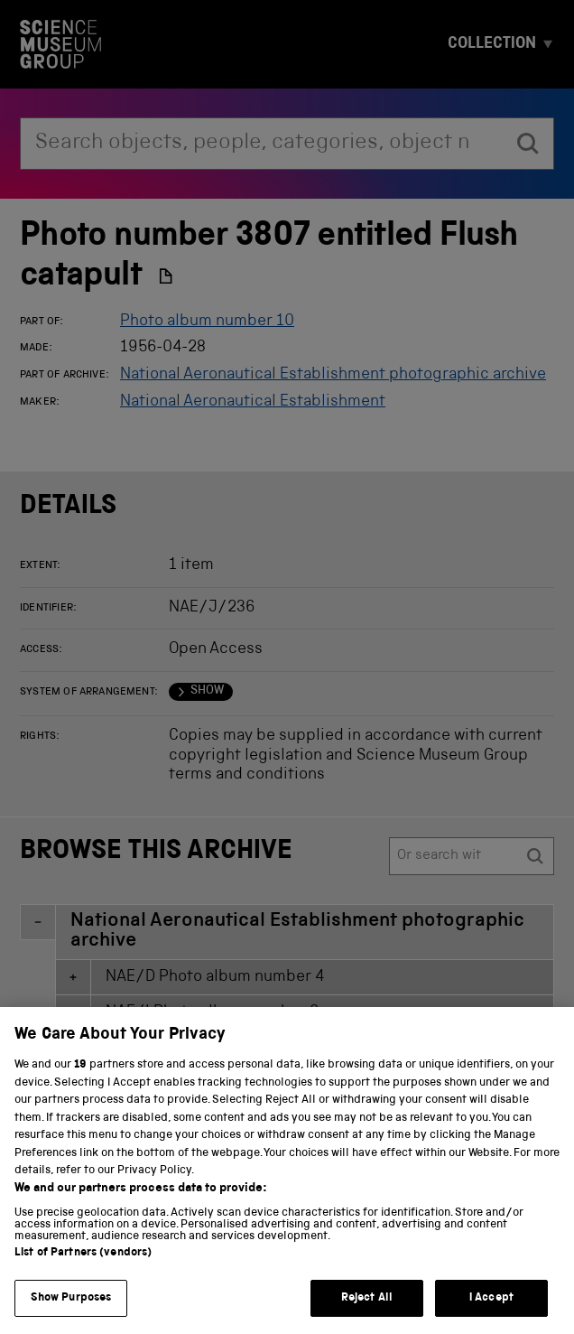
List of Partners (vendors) (83, 1271)
